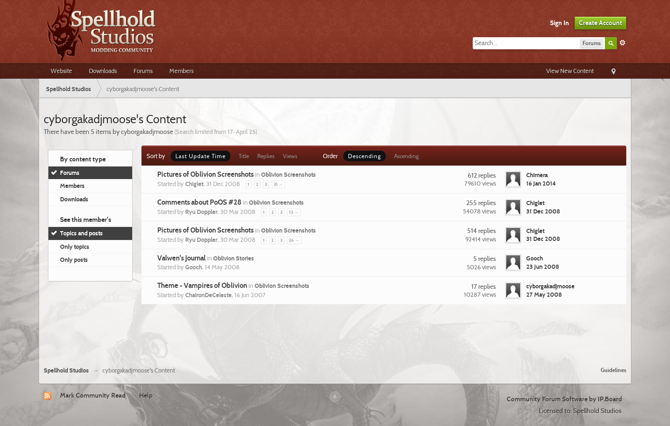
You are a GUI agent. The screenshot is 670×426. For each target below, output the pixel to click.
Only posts (74, 259)
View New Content (570, 70)
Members (181, 70)
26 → (294, 240)
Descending (364, 156)
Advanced (622, 43)
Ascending (406, 156)
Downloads (103, 70)
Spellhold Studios (66, 370)
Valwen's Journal (181, 258)
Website (61, 70)
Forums (143, 70)
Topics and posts (81, 233)
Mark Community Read (93, 395)
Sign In (559, 23)
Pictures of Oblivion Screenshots (205, 174)
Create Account (600, 23)
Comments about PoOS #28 (199, 202)
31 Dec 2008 (543, 211)
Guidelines (613, 369)
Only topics (74, 246)
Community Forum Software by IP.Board (564, 399)
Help (146, 395)
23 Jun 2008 (542, 266)
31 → (278, 184)
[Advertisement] (335, 334)
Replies (266, 156)
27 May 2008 (544, 294)
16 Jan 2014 (541, 183)
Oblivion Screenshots (288, 174)
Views (290, 156)
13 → (294, 212)
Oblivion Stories (233, 258)
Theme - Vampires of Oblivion (202, 285)
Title (244, 156)
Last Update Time (200, 156)
